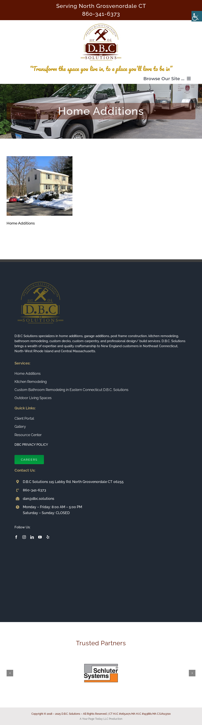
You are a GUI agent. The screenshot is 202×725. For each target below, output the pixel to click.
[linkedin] (32, 537)
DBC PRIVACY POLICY (31, 445)
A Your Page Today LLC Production (101, 718)
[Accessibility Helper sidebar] (196, 16)
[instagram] (24, 537)
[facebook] (16, 537)
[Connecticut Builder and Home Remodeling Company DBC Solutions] (101, 22)
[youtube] (40, 537)
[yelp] (48, 537)
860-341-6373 (101, 14)
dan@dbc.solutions (38, 499)
